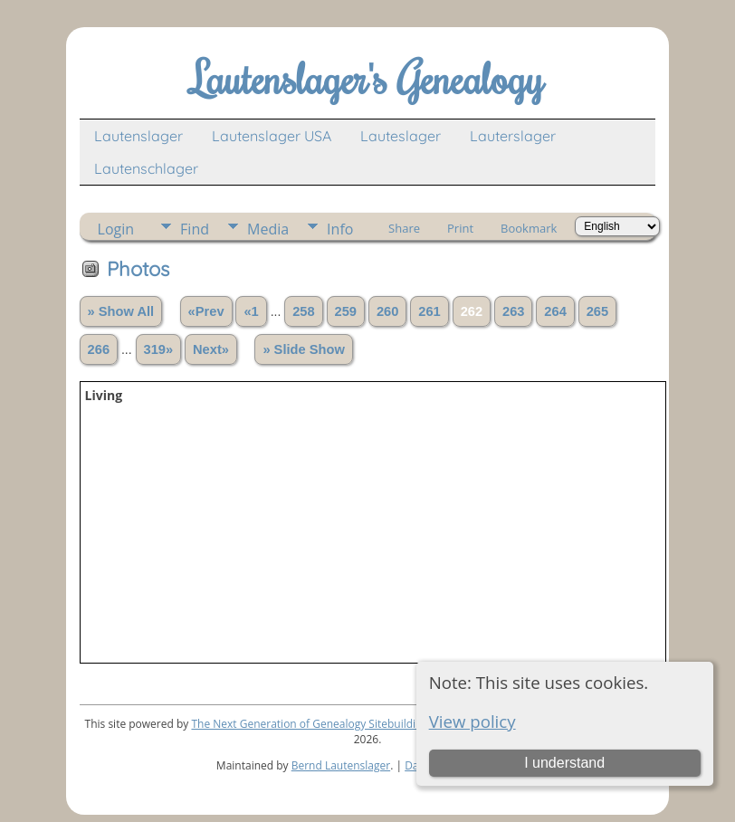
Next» (211, 349)
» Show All (121, 311)
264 (555, 311)
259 (346, 311)
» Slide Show (303, 349)
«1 (250, 311)
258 (303, 311)
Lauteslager (400, 136)
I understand (564, 762)
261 (429, 311)
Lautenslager (138, 136)
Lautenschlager (146, 168)
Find (194, 229)
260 (387, 311)
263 (513, 311)
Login (116, 229)
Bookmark (529, 228)
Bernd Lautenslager (340, 765)
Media (268, 229)
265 (597, 311)
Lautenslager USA (271, 136)
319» (159, 349)
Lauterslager (513, 136)
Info (340, 229)
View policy (472, 721)
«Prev (206, 311)
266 (99, 349)
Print (460, 228)
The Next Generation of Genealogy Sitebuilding (309, 723)
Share (404, 228)
